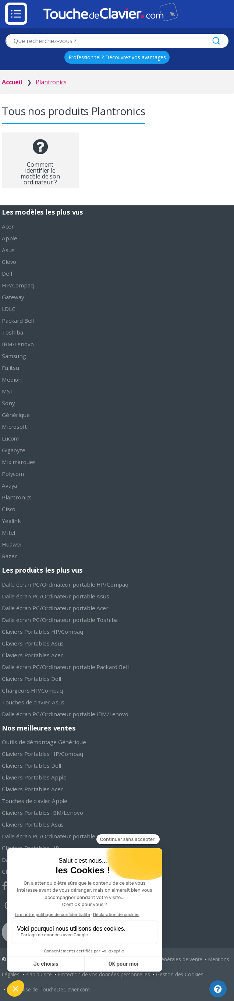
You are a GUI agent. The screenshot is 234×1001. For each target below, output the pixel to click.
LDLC (8, 308)
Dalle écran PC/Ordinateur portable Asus (55, 596)
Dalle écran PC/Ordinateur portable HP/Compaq (65, 584)
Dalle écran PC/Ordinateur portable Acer (55, 608)
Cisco (8, 509)
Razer (9, 556)
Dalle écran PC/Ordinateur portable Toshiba (60, 619)
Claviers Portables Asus (33, 643)
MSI (7, 391)
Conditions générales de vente (167, 959)
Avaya (9, 485)
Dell (7, 273)
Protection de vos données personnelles (104, 974)
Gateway (13, 297)
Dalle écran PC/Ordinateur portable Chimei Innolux (69, 836)
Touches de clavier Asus (33, 702)
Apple (9, 238)
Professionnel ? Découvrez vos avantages (117, 57)
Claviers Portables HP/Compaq (42, 631)
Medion (12, 379)
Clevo (9, 261)
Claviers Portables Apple (34, 777)
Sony (8, 403)
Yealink (11, 520)
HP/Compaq (18, 285)
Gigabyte (13, 450)
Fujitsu (10, 367)
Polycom (13, 473)
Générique (16, 414)
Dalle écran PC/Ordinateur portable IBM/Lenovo (65, 714)
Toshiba (12, 332)
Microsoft (14, 426)
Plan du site (38, 974)
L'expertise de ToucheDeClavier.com (48, 989)
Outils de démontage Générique (44, 742)
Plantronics (17, 497)
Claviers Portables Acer (32, 655)
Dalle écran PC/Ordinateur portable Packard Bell (65, 667)
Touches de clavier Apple (34, 800)
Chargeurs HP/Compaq (32, 690)
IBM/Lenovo (17, 344)
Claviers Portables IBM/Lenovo (42, 812)
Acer (8, 226)
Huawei (11, 544)
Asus (8, 250)
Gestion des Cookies (179, 974)
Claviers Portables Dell (31, 678)
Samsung (14, 356)
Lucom (10, 438)
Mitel (8, 532)
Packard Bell (18, 320)
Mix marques (19, 462)
